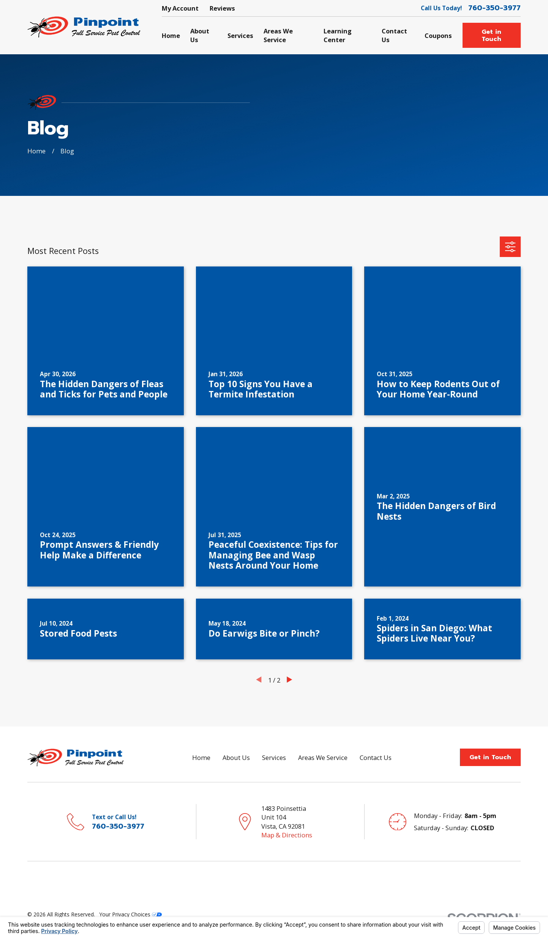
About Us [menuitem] (199, 35)
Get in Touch (491, 35)
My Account (180, 8)
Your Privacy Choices (130, 914)
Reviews (222, 8)
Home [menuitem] (171, 35)
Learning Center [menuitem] (338, 35)
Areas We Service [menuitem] (278, 35)
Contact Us (376, 757)
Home (201, 757)
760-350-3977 (494, 8)
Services (274, 757)
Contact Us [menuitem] (394, 35)
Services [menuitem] (240, 35)
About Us (236, 757)
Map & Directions (286, 835)
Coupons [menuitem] (438, 35)
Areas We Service (322, 757)
